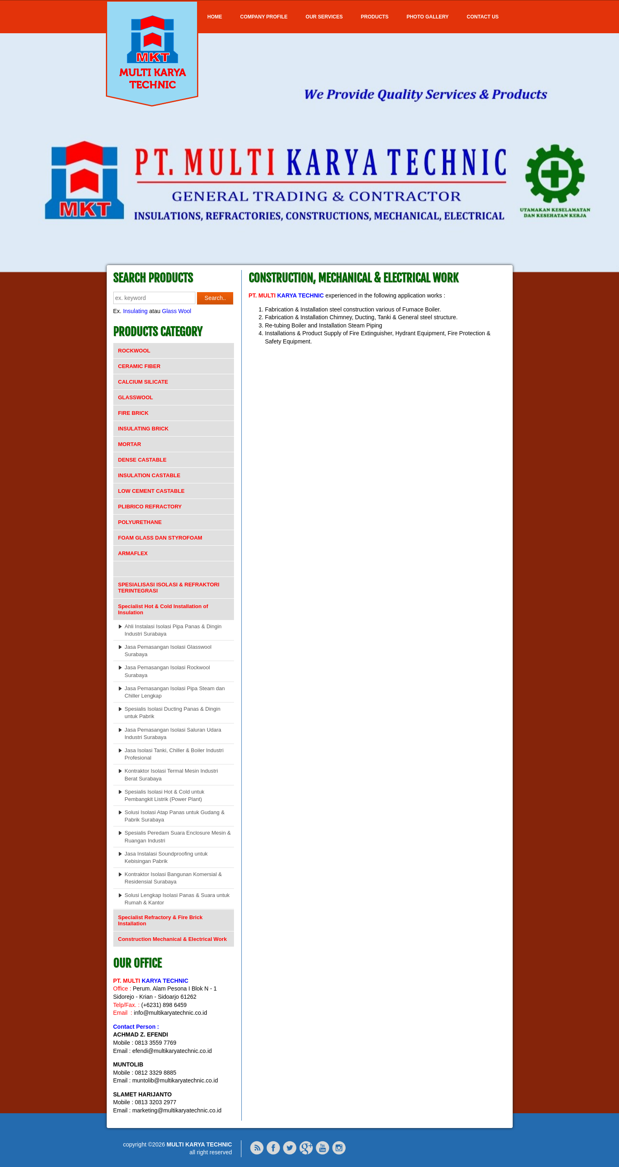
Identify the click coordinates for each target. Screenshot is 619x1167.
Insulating (135, 311)
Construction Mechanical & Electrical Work (172, 939)
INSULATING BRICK (143, 429)
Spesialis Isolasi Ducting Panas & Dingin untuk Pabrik (172, 712)
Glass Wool (176, 311)
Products (374, 17)
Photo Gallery (427, 17)
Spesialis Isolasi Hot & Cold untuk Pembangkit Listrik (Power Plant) (164, 795)
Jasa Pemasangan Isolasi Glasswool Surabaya (168, 650)
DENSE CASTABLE (142, 460)
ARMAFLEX (133, 553)
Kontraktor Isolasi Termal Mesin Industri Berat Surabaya (171, 774)
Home (214, 17)
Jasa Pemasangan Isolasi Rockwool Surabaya (167, 671)
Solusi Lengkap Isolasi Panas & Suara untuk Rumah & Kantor (177, 899)
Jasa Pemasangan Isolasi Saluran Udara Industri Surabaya (173, 733)
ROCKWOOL (134, 351)
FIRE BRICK (133, 413)
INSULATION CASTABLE (149, 475)
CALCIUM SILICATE (143, 382)
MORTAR (129, 444)
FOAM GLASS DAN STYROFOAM (160, 538)
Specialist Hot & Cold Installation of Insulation (163, 609)
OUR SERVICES (324, 17)
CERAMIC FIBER (139, 366)
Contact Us (483, 17)
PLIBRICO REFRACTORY (150, 506)
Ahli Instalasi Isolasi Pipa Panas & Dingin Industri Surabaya (173, 630)
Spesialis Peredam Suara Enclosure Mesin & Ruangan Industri (178, 836)
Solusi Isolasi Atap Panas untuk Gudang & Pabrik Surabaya (175, 816)
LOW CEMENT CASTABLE (151, 491)
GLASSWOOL (135, 397)
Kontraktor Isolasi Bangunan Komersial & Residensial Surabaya (173, 878)
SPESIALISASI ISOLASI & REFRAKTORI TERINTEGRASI (169, 587)
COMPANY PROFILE (264, 17)
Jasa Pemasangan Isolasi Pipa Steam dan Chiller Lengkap (175, 692)
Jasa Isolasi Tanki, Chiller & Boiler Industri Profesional (174, 754)
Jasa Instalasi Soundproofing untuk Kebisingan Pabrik (166, 857)
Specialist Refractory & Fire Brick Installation (160, 920)
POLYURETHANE (140, 522)
